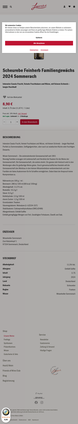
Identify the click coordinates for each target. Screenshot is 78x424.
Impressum (44, 50)
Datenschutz (34, 50)
